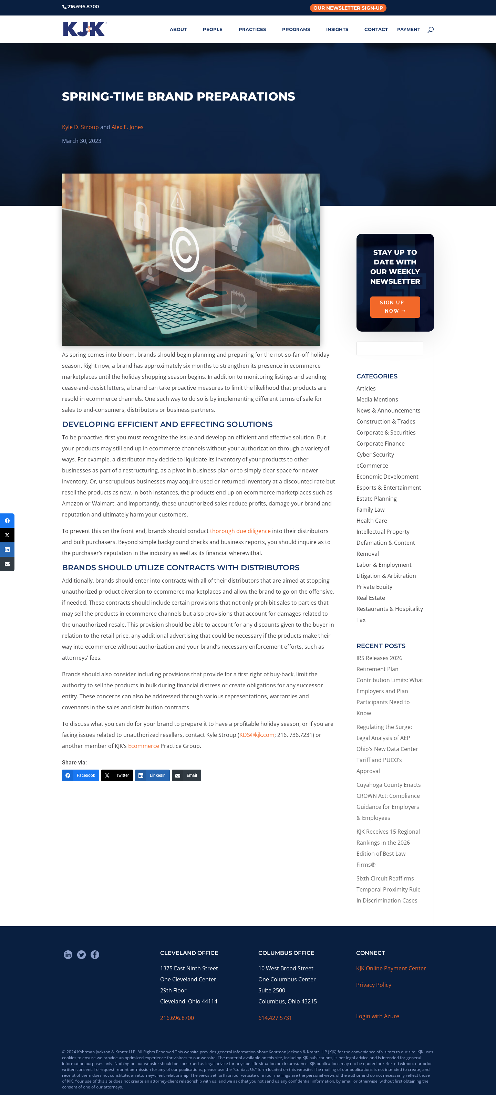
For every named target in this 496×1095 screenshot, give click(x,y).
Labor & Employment (384, 565)
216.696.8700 (177, 1018)
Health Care (371, 520)
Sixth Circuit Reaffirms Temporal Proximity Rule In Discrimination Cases (388, 889)
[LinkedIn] (152, 775)
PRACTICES (252, 29)
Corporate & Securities (386, 432)
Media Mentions (377, 399)
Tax (360, 620)
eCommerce (372, 465)
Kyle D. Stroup (80, 127)
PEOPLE (213, 29)
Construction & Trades (385, 421)
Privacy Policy (373, 985)
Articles (366, 388)
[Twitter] (117, 775)
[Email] (186, 775)
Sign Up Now (392, 318)
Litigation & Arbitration (386, 576)
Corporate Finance (380, 443)
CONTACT (376, 29)
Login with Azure (377, 1016)
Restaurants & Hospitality (389, 609)
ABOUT (178, 29)
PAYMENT (408, 29)
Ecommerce (143, 746)
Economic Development (387, 476)
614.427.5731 (275, 1018)
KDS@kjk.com (257, 735)
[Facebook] (80, 775)
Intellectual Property (383, 531)
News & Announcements (388, 410)
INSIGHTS (337, 29)
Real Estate (370, 598)
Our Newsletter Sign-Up (348, 8)
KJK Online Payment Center (391, 968)
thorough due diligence (240, 531)
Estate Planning (376, 498)
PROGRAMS (296, 29)
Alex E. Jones (128, 127)
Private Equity (374, 587)
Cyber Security (375, 454)
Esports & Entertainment (388, 487)
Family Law (370, 509)
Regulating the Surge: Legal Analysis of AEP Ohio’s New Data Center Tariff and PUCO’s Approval (387, 749)
